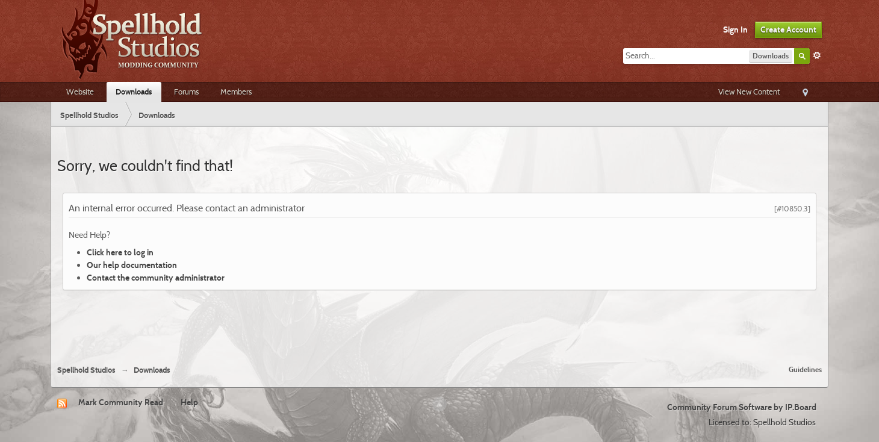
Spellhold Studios (86, 370)
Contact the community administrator (156, 277)
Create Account (788, 29)
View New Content (749, 91)
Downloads (134, 91)
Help (189, 402)
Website (80, 91)
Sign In (735, 29)
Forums (186, 91)
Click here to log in (120, 252)
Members (236, 91)
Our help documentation (132, 265)
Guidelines (805, 369)
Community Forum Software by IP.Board (741, 407)
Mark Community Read (120, 402)
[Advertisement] (439, 323)
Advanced (817, 55)
